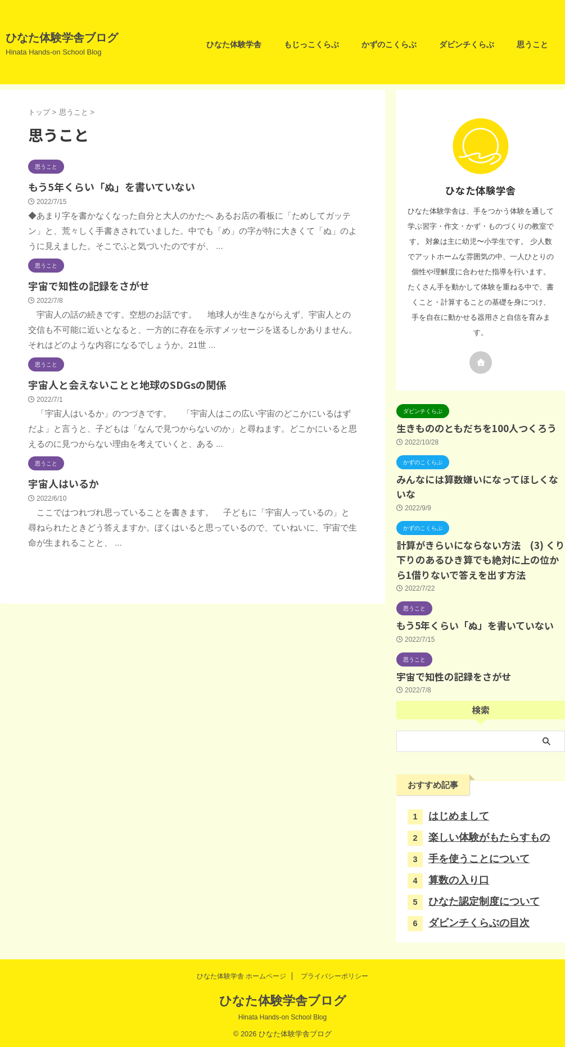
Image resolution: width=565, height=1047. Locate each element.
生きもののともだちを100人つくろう (476, 427)
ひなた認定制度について (484, 898)
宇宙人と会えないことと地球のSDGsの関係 (121, 381)
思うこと (532, 44)
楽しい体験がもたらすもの (489, 834)
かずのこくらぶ (389, 44)
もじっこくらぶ (311, 44)
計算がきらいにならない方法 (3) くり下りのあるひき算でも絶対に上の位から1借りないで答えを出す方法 (480, 558)
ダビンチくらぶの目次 (479, 920)
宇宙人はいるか (61, 479)
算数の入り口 (458, 877)
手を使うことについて (479, 856)
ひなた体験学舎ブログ (62, 37)
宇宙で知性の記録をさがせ (85, 284)
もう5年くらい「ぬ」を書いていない (107, 186)
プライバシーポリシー (334, 973)
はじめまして (458, 813)
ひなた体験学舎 (233, 44)
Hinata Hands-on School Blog (282, 1014)
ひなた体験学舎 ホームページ (241, 973)
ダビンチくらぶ (466, 44)
